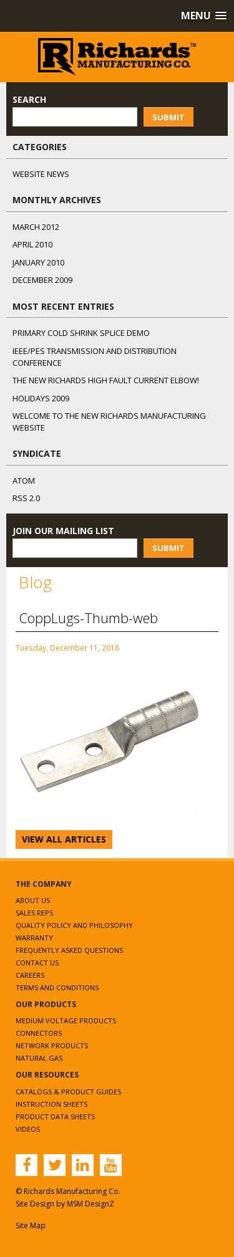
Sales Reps (34, 912)
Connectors (39, 1033)
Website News (40, 173)
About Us (33, 900)
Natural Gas (39, 1058)
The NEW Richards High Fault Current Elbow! (105, 380)
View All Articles (64, 839)
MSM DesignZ (90, 1203)
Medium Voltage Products (66, 1020)
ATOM (23, 480)
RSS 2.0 (26, 498)
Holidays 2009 (40, 398)
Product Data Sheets (55, 1116)
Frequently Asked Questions (69, 950)
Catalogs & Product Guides (68, 1091)
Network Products (52, 1045)
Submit (168, 117)
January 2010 (38, 262)
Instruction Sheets (51, 1104)
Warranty (34, 937)
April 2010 (32, 244)
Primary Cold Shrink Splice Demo (81, 332)
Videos (28, 1129)
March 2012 (35, 226)
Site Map (31, 1225)
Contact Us (37, 962)
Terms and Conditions (57, 987)
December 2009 (42, 279)
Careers (30, 975)
